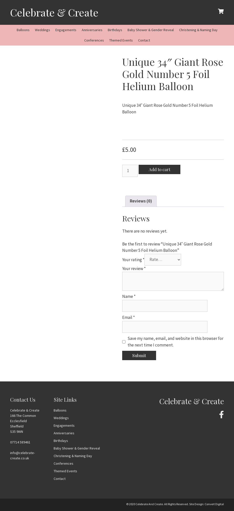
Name (129, 296)
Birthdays (115, 30)
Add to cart (159, 169)
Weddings (42, 30)
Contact (144, 40)
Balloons (23, 30)
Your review (134, 268)
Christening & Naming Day (198, 30)
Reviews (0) (141, 201)
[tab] (141, 201)
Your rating (133, 259)
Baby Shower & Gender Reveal (150, 30)
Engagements (65, 30)
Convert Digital (214, 504)
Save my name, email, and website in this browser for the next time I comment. (175, 342)
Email (128, 317)
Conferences (94, 40)
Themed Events (121, 40)
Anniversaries (92, 30)
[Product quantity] (130, 171)
